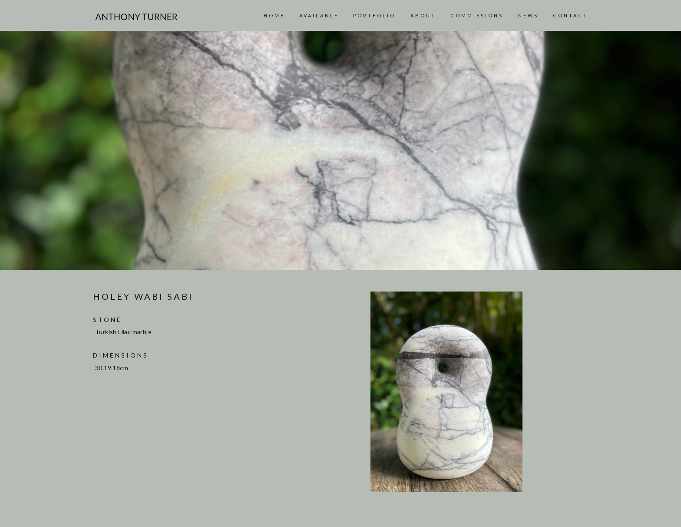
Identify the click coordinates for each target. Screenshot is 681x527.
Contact (570, 15)
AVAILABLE (319, 15)
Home (274, 15)
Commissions (476, 15)
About (423, 15)
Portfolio (374, 15)
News (528, 15)
